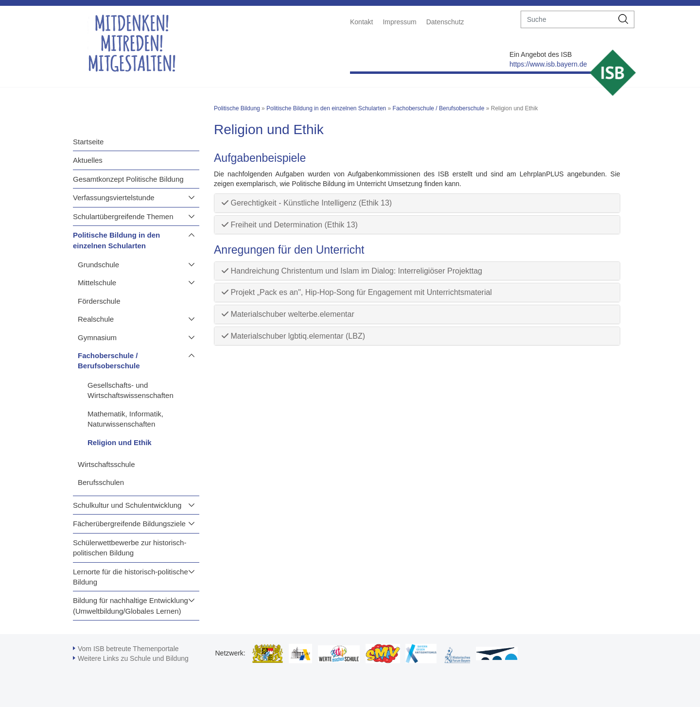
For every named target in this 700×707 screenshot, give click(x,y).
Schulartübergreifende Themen (123, 216)
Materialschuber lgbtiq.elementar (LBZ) (293, 336)
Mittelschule (97, 282)
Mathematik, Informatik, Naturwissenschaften (125, 419)
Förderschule (99, 301)
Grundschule (98, 264)
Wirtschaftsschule (106, 464)
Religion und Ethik (120, 442)
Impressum (399, 22)
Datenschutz (445, 22)
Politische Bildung (237, 108)
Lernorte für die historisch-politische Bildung (130, 577)
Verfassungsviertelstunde (114, 197)
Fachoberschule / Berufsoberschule (109, 360)
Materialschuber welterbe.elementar (288, 314)
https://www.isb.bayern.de (548, 64)
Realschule (96, 319)
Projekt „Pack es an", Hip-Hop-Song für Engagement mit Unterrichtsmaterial (357, 292)
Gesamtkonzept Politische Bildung (128, 179)
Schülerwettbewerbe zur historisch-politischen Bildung (129, 547)
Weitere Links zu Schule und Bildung (133, 658)
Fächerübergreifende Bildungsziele (129, 523)
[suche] (567, 19)
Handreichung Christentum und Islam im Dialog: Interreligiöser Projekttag (352, 271)
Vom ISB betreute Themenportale (128, 649)
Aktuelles (88, 160)
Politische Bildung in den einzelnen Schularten (116, 240)
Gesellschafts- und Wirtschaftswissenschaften (131, 390)
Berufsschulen (101, 482)
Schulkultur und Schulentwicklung (127, 505)
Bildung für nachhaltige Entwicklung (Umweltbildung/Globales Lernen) (130, 605)
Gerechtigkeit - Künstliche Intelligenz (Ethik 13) (307, 203)
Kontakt (361, 22)
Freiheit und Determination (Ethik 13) (290, 225)
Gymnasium (97, 337)
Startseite (88, 142)
